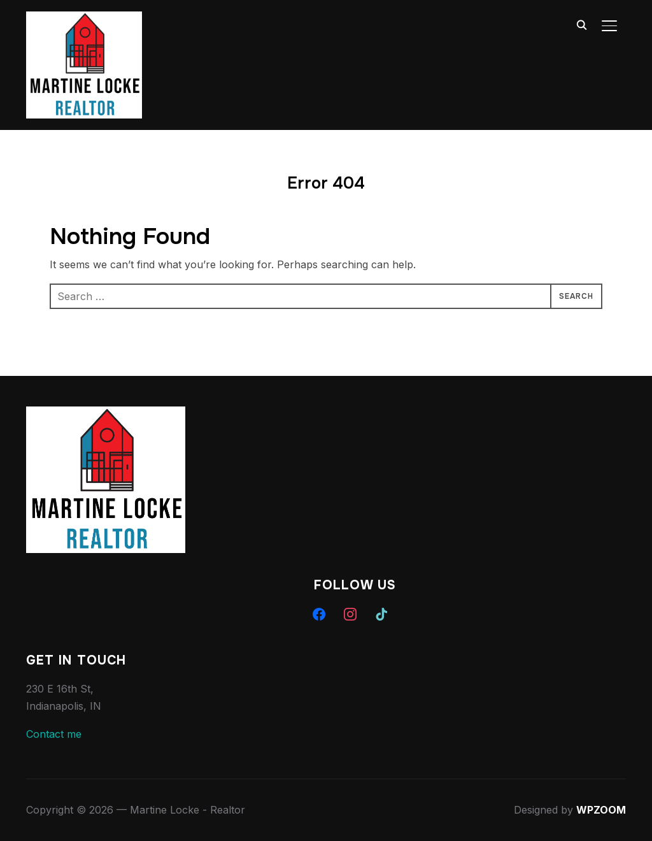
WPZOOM (601, 809)
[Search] (581, 24)
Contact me (54, 734)
